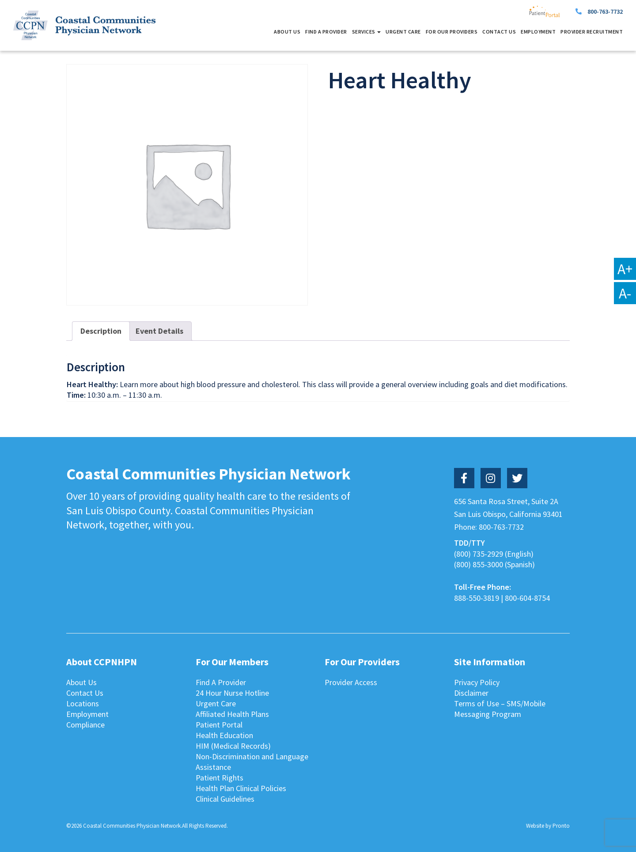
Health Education (224, 735)
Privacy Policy (477, 682)
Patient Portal (219, 725)
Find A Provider (326, 31)
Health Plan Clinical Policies (241, 788)
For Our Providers (452, 31)
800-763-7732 (605, 11)
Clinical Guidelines (225, 799)
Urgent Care (403, 31)
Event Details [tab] (159, 331)
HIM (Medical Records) (233, 746)
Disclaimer (471, 693)
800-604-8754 (527, 598)
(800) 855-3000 (478, 564)
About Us (287, 31)
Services (366, 31)
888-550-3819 (476, 598)
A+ (624, 269)
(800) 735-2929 (478, 554)
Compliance (85, 725)
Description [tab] (100, 331)
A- (625, 293)
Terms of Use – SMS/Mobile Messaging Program (499, 708)
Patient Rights (219, 778)
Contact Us (499, 31)
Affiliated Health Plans (232, 714)
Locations (82, 703)
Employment (538, 31)
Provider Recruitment (591, 31)
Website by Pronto (548, 825)
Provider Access (351, 682)
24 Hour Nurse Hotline (232, 693)
